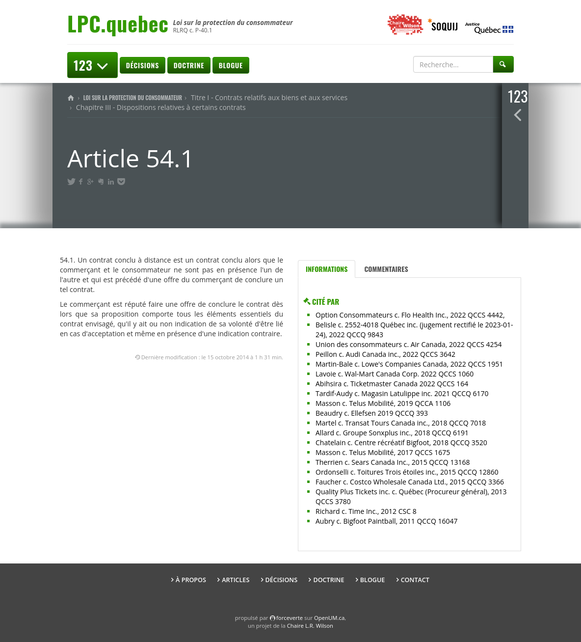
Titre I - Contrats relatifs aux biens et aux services (269, 97)
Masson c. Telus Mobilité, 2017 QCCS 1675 (383, 452)
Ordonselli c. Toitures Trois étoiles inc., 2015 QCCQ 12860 (407, 472)
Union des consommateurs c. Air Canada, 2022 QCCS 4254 (409, 344)
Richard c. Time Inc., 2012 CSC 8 (366, 511)
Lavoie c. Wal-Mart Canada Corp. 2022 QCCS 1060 (395, 373)
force (289, 617)
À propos (191, 580)
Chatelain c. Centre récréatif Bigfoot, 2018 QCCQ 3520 (401, 442)
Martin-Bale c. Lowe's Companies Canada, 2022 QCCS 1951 (409, 364)
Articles (235, 580)
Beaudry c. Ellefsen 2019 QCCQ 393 (372, 413)
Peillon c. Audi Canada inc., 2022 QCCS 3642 (385, 354)
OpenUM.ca (329, 617)
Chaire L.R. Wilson (310, 625)
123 (92, 65)
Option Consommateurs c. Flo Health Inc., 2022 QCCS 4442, (410, 315)
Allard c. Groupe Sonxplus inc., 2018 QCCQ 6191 (392, 432)
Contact (415, 580)
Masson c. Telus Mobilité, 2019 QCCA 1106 (383, 403)
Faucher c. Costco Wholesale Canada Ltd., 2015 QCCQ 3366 (410, 481)
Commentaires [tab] (386, 269)
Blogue (231, 65)
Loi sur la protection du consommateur (132, 98)
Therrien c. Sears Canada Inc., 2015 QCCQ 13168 (393, 462)
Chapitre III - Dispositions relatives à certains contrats (161, 107)
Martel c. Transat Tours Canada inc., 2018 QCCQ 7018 (401, 423)
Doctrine (189, 65)
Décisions (142, 65)
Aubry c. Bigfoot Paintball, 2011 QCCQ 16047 (386, 521)
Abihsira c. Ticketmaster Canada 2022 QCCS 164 (392, 383)
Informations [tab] (326, 269)
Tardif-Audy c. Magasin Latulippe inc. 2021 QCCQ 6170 (402, 393)
